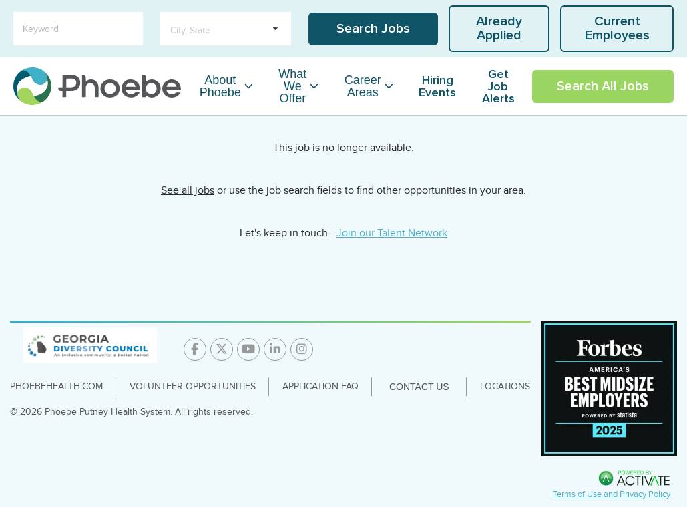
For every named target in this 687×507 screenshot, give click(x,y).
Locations (505, 386)
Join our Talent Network (391, 233)
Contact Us (419, 386)
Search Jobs (373, 29)
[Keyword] (78, 28)
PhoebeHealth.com (56, 386)
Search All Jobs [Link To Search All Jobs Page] (603, 86)
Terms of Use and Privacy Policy (611, 494)
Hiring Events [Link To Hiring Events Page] (437, 86)
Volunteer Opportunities (193, 386)
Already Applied (499, 28)
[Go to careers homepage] (97, 86)
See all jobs (187, 190)
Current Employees (617, 28)
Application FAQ (320, 386)
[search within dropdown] (225, 28)
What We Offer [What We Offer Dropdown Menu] (292, 86)
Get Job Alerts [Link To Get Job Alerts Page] (498, 86)
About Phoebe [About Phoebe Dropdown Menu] (220, 86)
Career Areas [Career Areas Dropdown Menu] (363, 86)
